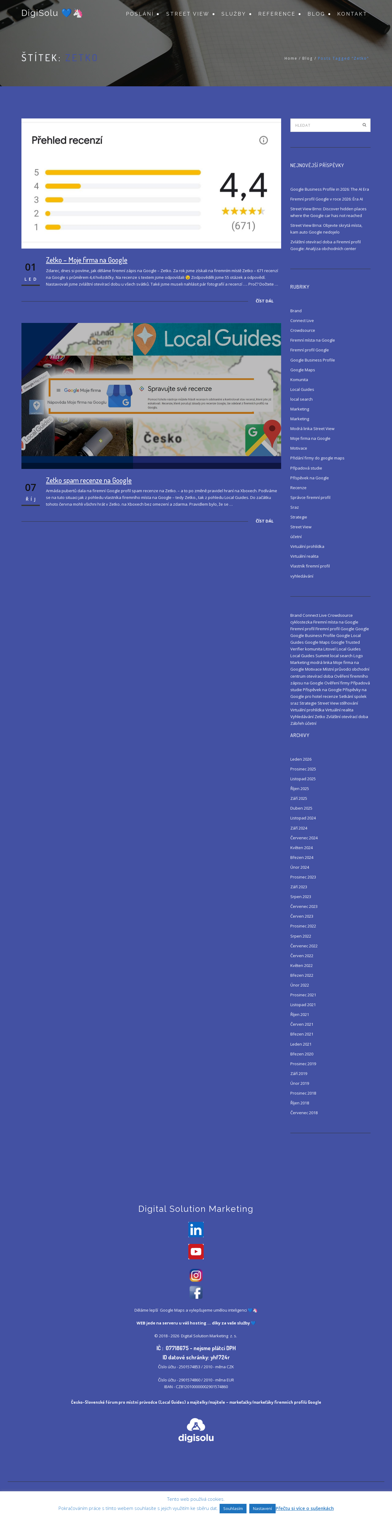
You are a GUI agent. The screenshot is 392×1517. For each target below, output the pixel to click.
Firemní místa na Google (312, 340)
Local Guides (302, 389)
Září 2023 (298, 887)
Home (291, 58)
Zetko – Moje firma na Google (86, 259)
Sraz (294, 507)
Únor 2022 (299, 985)
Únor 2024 (299, 867)
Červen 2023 (301, 916)
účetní (296, 536)
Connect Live (302, 320)
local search (301, 399)
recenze (330, 696)
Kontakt (352, 14)
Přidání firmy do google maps (317, 458)
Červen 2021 (301, 1024)
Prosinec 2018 (303, 1093)
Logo (358, 655)
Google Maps (302, 370)
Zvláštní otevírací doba (347, 716)
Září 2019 (298, 1073)
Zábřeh (297, 723)
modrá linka (321, 662)
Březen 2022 (301, 975)
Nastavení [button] (262, 1508)
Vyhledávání (302, 716)
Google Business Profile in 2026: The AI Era (329, 189)
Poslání (140, 14)
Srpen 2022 (300, 936)
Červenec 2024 (304, 838)
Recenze (298, 487)
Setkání (346, 696)
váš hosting (194, 1323)
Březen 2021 (301, 1034)
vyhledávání (301, 576)
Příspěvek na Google (309, 478)
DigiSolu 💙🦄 (52, 13)
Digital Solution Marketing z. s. (209, 1336)
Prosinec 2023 (303, 877)
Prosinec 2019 (303, 1063)
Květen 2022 (301, 965)
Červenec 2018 (304, 1112)
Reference (277, 14)
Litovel (329, 649)
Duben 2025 (301, 808)
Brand (296, 310)
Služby (233, 14)
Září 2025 (298, 798)
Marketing (299, 409)
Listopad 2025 (303, 778)
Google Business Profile (312, 360)
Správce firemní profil (310, 497)
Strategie (298, 517)
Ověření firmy (337, 683)
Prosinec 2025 (303, 769)
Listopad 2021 (303, 1004)
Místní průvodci (337, 669)
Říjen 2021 (299, 1014)
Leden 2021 (300, 1044)
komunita (313, 649)
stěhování (349, 703)
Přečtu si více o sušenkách (305, 1508)
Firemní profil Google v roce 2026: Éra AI (326, 199)
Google (362, 628)
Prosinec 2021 (303, 995)
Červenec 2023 (304, 906)
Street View (187, 14)
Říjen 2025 (299, 788)
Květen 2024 (301, 847)
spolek (360, 696)
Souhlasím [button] (233, 1508)
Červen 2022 (301, 955)
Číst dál (264, 301)
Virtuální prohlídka (307, 546)
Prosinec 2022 (303, 926)
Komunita (299, 379)
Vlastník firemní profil (310, 566)
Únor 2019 (299, 1083)
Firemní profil (302, 628)
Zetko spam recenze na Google (89, 480)
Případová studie (306, 468)
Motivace (298, 448)
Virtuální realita (304, 556)
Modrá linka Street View (312, 428)
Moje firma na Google (310, 438)
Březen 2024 (301, 857)
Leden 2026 (300, 759)
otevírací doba (320, 676)
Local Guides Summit (309, 655)
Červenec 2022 (304, 946)
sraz (294, 703)
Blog (316, 14)
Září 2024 (298, 828)
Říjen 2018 (299, 1103)
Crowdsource (302, 330)
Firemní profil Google (309, 350)
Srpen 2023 (300, 896)
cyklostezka (301, 622)
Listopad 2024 (303, 818)
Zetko (320, 716)
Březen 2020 (301, 1054)
